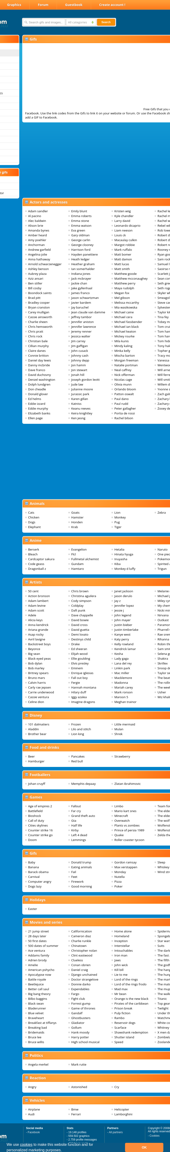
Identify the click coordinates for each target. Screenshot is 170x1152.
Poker (118, 886)
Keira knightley (81, 413)
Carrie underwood (41, 692)
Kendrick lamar (125, 649)
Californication (81, 931)
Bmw (74, 1109)
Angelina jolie (37, 254)
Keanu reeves (81, 408)
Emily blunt (79, 211)
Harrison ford (81, 250)
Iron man (121, 955)
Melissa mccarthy (126, 302)
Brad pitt (34, 298)
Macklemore (123, 678)
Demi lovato (80, 634)
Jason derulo (123, 596)
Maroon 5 (121, 697)
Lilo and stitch (81, 729)
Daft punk (78, 610)
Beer (31, 756)
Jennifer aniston (82, 322)
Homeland (121, 936)
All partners (116, 1132)
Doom (32, 840)
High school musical (85, 1042)
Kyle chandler (124, 216)
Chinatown (79, 946)
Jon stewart (79, 370)
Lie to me (121, 975)
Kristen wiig (122, 211)
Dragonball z (37, 569)
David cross (79, 625)
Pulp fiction (122, 1013)
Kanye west (122, 634)
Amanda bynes (38, 230)
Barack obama (38, 872)
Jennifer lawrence (83, 327)
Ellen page (35, 418)
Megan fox (121, 293)
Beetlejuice (36, 984)
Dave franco (36, 370)
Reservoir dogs (125, 1023)
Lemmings (78, 840)
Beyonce (34, 649)
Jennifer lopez (124, 606)
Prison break (123, 1008)
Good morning (81, 886)
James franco (80, 293)
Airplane (34, 1109)
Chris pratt (35, 331)
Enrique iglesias (82, 673)
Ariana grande (38, 630)
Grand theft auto (83, 816)
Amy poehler (37, 240)
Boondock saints (40, 293)
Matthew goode (125, 274)
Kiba (117, 564)
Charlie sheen (38, 322)
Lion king (77, 734)
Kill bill (119, 970)
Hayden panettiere (84, 254)
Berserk (33, 549)
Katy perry (121, 639)
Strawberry (122, 756)
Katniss (76, 404)
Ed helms (34, 399)
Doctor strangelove (84, 979)
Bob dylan (35, 663)
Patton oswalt (124, 394)
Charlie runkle (81, 941)
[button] (63, 1150)
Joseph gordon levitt (85, 380)
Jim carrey (78, 341)
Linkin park (122, 668)
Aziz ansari (35, 278)
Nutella (119, 877)
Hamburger (36, 761)
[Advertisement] (84, 78)
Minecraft (121, 816)
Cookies (154, 1135)
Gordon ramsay (125, 862)
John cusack (79, 351)
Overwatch (122, 821)
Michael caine (124, 312)
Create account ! (112, 5)
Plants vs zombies (127, 825)
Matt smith (122, 269)
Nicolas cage (123, 380)
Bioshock (34, 816)
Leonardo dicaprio (127, 225)
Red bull (77, 761)
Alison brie (35, 225)
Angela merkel (38, 1064)
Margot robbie (124, 245)
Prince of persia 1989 (129, 830)
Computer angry (39, 881)
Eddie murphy (38, 408)
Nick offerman (124, 375)
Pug (117, 522)
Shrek (118, 734)
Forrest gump (81, 1003)
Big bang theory (39, 994)
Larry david (122, 221)
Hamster (77, 517)
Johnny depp (80, 360)
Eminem (77, 668)
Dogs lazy (35, 886)
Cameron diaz (81, 936)
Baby (31, 862)
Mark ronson (123, 692)
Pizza (118, 881)
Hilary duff (78, 692)
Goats (75, 512)
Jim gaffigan (79, 346)
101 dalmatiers (38, 724)
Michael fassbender (128, 322)
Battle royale (37, 979)
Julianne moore (82, 389)
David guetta (80, 630)
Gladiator (78, 1023)
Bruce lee (35, 1037)
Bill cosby (35, 288)
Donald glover (38, 394)
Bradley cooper (39, 302)
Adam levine (37, 606)
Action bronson (39, 596)
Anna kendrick (38, 625)
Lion (117, 512)
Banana (33, 867)
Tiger (118, 527)
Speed (118, 1042)
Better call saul (38, 989)
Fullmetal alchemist (85, 559)
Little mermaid (124, 724)
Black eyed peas (39, 658)
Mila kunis (121, 341)
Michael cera (123, 317)
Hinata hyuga (123, 554)
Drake (75, 644)
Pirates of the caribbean (131, 1003)
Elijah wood (79, 654)
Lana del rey (123, 663)
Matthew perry (125, 283)
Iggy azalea (79, 697)
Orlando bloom (125, 389)
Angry (32, 1087)
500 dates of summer (43, 946)
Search (106, 22)
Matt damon (123, 259)
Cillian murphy (38, 346)
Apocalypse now (39, 975)
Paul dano (121, 399)
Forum (43, 5)
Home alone (123, 931)
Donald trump (81, 862)
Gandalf (77, 1013)
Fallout (76, 806)
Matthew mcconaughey (131, 278)
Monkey (120, 517)
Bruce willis (36, 1042)
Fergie (75, 683)
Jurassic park (80, 394)
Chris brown (80, 591)
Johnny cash (80, 355)
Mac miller (121, 673)
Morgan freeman (126, 360)
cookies (26, 1144)
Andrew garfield (39, 250)
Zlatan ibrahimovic (127, 784)
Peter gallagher (125, 408)
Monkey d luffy (125, 569)
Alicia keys (35, 620)
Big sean (34, 654)
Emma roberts (81, 216)
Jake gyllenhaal (81, 288)
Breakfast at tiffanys (42, 1023)
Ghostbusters (81, 1018)
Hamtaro (77, 569)
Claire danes (37, 351)
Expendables (80, 989)
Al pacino (34, 216)
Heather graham (83, 264)
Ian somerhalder (83, 269)
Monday (120, 872)
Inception (121, 941)
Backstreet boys (39, 644)
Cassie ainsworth (40, 317)
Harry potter (80, 1037)
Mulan (118, 729)
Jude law (77, 384)
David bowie (80, 620)
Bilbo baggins (37, 999)
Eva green (78, 230)
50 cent (33, 591)
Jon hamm (78, 365)
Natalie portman (126, 365)
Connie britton (38, 355)
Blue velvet (36, 1013)
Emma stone (80, 221)
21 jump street (38, 931)
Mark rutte (78, 1064)
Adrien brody (37, 960)
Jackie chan (79, 283)
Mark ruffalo (123, 250)
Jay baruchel (80, 307)
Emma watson (81, 225)
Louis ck (120, 235)
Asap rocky (36, 634)
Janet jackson (123, 591)
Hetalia (119, 549)
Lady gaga (121, 658)
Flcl (73, 554)
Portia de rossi (124, 413)
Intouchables (123, 950)
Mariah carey (123, 687)
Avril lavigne (36, 639)
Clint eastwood (81, 955)
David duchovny (39, 375)
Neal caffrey (122, 370)
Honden (77, 522)
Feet (74, 877)
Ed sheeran (79, 649)
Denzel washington (41, 380)
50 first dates (37, 941)
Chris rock (35, 336)
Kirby (75, 830)
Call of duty (36, 821)
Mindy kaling (123, 346)
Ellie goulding (80, 658)
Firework (77, 881)
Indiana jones (80, 274)
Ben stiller (35, 283)
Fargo (75, 994)
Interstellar (122, 946)
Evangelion (79, 549)
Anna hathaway (39, 259)
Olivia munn (123, 384)
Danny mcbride (39, 365)
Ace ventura (36, 950)
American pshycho (41, 970)
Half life (76, 825)
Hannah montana (83, 687)
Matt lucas (121, 264)
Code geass (36, 564)
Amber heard (37, 235)
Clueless (77, 960)
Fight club (78, 999)
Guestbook (74, 5)
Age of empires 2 (40, 806)
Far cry (76, 811)
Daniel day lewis (39, 360)
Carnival (34, 877)
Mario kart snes (125, 811)
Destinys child (81, 639)
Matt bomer (122, 254)
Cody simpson (81, 601)
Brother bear (37, 734)
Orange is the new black (131, 999)
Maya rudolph (124, 288)
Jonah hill (77, 375)
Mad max (121, 989)
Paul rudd (121, 404)
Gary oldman (80, 235)
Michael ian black (126, 327)
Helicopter (121, 1109)
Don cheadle (37, 389)
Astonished (79, 1087)
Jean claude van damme (88, 312)
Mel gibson (122, 298)
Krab (74, 527)
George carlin (80, 240)
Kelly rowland (124, 644)
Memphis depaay (83, 784)
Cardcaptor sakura (41, 559)
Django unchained (84, 975)
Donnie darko (81, 984)
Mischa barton (124, 355)
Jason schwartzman (85, 298)
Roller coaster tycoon (129, 840)
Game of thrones (83, 1008)
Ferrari (76, 1114)
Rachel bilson (123, 418)
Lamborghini (123, 1114)
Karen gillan (79, 399)
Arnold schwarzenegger (45, 264)
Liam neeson (123, 230)
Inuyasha (120, 559)
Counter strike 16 (40, 830)
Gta (73, 821)
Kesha (118, 654)
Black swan (36, 1003)
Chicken (33, 517)
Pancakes (78, 756)
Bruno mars (36, 678)
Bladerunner (37, 1008)
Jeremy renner (81, 331)
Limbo (118, 806)
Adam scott (36, 610)
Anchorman (36, 245)
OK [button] (144, 1147)
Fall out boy (79, 678)
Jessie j (119, 610)
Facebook (34, 1132)
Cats (31, 512)
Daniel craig (79, 970)
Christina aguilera (83, 596)
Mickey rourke (124, 336)
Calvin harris (37, 683)
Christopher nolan (84, 950)
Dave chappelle (82, 615)
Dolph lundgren (39, 384)
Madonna (121, 683)
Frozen (76, 724)
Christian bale (38, 341)
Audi (31, 1114)
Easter (32, 909)
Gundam (77, 564)
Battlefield (35, 811)
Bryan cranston (39, 307)
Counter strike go (40, 835)
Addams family (38, 955)
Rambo (119, 1018)
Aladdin (33, 729)
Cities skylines (38, 825)
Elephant (34, 527)
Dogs (31, 522)
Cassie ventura (38, 697)
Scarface (120, 1027)
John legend (122, 615)
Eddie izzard (36, 404)
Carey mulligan (38, 312)
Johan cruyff (36, 784)
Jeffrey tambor (81, 317)
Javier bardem (81, 302)
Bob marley (36, 668)
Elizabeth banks (39, 413)
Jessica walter (80, 336)
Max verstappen (125, 867)
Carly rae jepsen (39, 687)
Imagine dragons (83, 702)
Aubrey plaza (37, 274)
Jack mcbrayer (81, 278)
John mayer (122, 620)
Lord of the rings (126, 979)
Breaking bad (37, 1027)
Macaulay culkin (125, 240)
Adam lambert (38, 601)
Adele (32, 615)
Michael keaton (125, 331)
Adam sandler (38, 211)
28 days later (37, 936)
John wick (121, 965)
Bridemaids (36, 1032)
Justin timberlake (126, 630)
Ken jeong (78, 418)
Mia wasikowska (125, 307)
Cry (116, 1087)
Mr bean (120, 994)
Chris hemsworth (40, 327)
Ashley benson (38, 269)
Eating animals (81, 867)
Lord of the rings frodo (130, 984)
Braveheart (36, 1018)
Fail (73, 872)
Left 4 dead (79, 835)
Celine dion (36, 702)
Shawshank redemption (131, 1032)
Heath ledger (80, 259)
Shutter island (124, 1037)
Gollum (76, 1027)
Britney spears (38, 673)
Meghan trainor (125, 702)
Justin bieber (123, 625)
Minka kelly (122, 351)
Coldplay (77, 606)
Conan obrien (81, 965)
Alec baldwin (37, 221)
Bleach (33, 554)
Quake (119, 835)
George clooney (82, 245)
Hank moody (80, 1032)
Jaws (117, 960)
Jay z (117, 601)
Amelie (33, 965)
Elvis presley (80, 663)
